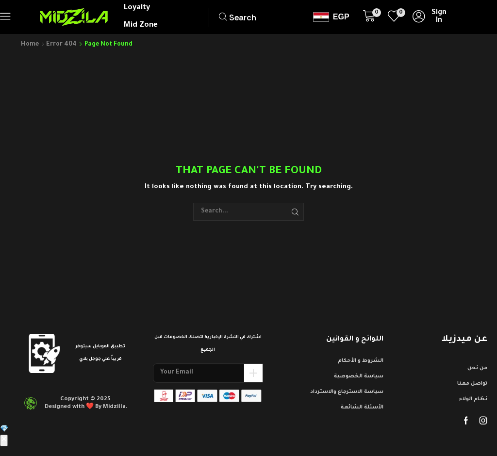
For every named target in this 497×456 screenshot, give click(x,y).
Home (30, 44)
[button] (5, 16)
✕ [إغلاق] (4, 440)
